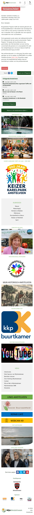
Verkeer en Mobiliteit (17, 217)
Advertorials (7, 372)
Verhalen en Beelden (17, 211)
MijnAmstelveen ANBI (10, 385)
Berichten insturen (9, 376)
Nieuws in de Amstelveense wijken (17, 110)
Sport (17, 220)
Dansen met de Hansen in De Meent (12, 92)
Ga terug (4, 68)
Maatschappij (17, 208)
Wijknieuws (17, 213)
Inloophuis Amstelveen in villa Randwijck (14, 98)
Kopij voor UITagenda (24, 73)
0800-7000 (15, 57)
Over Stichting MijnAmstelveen (12, 379)
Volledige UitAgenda (9, 104)
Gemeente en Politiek (12, 16)
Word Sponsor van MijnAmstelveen (14, 374)
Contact (6, 381)
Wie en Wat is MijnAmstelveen (12, 383)
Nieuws (17, 206)
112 (18, 16)
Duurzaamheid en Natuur (17, 215)
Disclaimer (7, 388)
